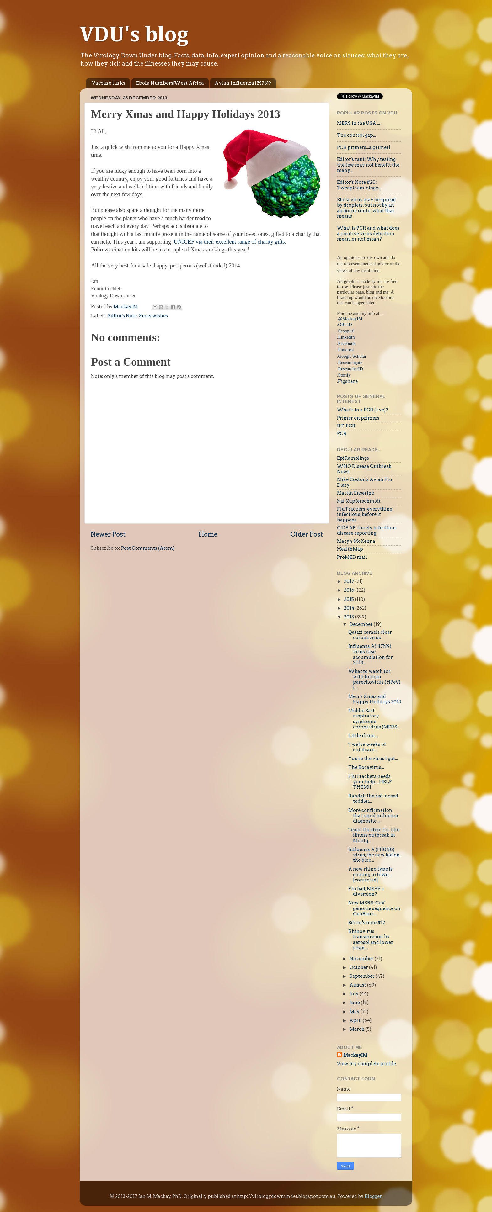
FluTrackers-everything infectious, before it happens (364, 514)
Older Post (307, 534)
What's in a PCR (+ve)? (362, 410)
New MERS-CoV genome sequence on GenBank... (374, 908)
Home (208, 534)
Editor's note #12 (366, 922)
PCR (342, 434)
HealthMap (350, 549)
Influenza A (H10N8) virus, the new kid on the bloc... (374, 855)
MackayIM (355, 1055)
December (362, 624)
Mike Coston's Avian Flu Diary (364, 482)
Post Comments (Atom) (147, 548)
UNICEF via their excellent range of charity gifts (229, 242)
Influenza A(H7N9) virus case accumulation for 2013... (370, 654)
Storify (344, 375)
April (356, 1020)
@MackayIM (350, 318)
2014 (349, 608)
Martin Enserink (355, 493)
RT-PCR (346, 426)
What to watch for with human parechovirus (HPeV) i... (374, 680)
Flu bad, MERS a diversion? (366, 891)
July (355, 994)
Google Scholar (352, 356)
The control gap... (356, 135)
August (358, 985)
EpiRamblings (353, 458)
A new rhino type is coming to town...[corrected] (370, 874)
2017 (349, 581)
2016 (349, 590)
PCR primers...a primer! (363, 147)
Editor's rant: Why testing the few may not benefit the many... (368, 164)
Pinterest (346, 349)
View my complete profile (366, 1063)
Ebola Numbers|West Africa (170, 83)
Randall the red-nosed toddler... (373, 798)
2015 (349, 599)
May (355, 1011)
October (359, 967)
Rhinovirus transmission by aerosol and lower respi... (370, 939)
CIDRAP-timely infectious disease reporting (367, 530)
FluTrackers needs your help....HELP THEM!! (370, 782)
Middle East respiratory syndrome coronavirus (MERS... (374, 719)
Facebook (347, 343)
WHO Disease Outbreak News (364, 468)
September (363, 976)
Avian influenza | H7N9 (243, 83)
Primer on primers (358, 418)
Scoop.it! (346, 330)
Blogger (373, 1196)
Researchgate (350, 362)
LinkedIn (346, 337)
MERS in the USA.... (358, 123)
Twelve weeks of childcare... (367, 747)
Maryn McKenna (356, 541)
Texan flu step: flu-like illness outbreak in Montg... (373, 835)
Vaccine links (108, 83)
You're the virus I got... (373, 758)
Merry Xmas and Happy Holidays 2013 (374, 699)
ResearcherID (350, 368)
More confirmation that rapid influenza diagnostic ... (373, 815)
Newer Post (108, 534)
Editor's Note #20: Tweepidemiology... (359, 184)
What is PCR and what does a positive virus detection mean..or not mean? (368, 233)
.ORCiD (344, 324)
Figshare (348, 381)
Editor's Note (122, 316)
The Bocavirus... (366, 767)
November (362, 958)
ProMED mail (352, 557)
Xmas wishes (153, 316)
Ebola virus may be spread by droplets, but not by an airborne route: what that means (366, 208)
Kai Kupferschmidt (359, 501)
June (355, 1002)
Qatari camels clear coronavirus (370, 634)
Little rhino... (362, 735)
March (358, 1029)
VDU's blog (134, 35)
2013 (349, 617)
